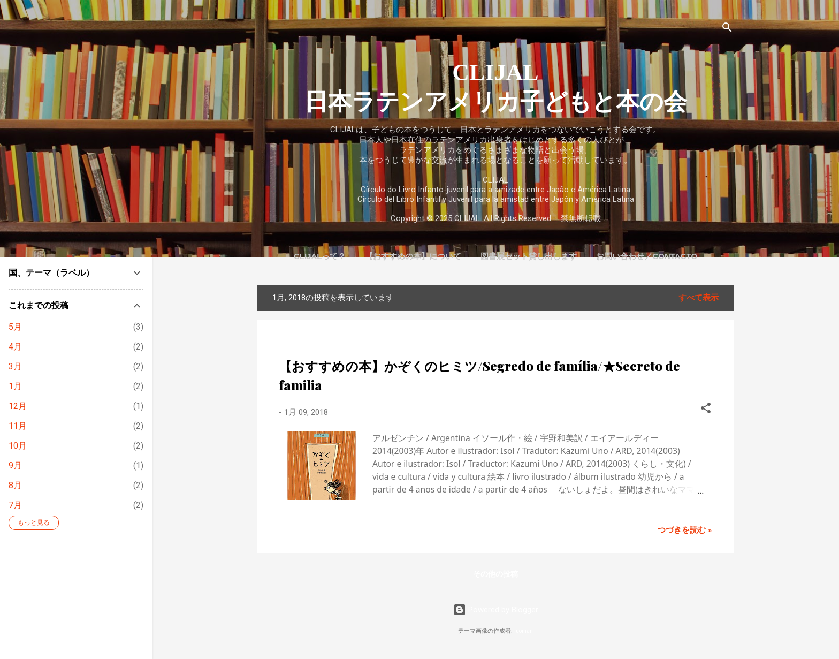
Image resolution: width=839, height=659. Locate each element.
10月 (18, 446)
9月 (15, 465)
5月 (15, 327)
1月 (15, 386)
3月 (15, 366)
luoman (523, 630)
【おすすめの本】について (413, 256)
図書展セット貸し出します (528, 256)
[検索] (727, 29)
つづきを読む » (685, 530)
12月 (18, 406)
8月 (15, 485)
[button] (705, 410)
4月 (15, 347)
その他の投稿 (495, 574)
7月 (15, 505)
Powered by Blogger (495, 610)
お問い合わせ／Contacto (646, 256)
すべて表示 (698, 297)
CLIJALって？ (320, 256)
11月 (18, 426)
